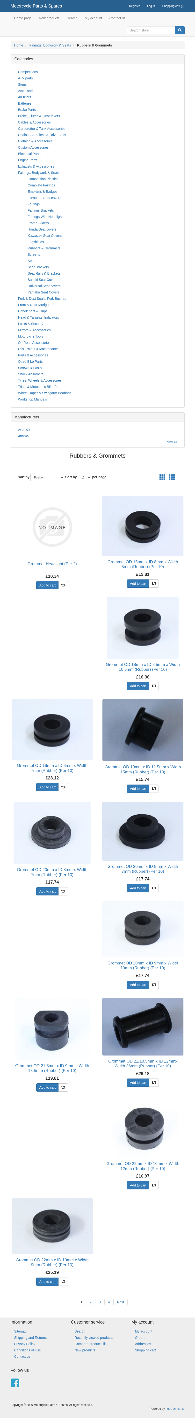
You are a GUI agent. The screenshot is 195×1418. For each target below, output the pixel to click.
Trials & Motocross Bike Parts (40, 387)
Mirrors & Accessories (34, 330)
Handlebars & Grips (33, 311)
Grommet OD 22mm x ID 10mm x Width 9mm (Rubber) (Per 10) (52, 1262)
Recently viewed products (94, 1338)
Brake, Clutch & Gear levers (39, 116)
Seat (31, 261)
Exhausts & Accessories (36, 166)
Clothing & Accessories (35, 141)
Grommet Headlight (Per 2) (52, 564)
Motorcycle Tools (30, 336)
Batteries (24, 103)
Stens (22, 84)
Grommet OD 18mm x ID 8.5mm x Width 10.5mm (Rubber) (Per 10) (143, 667)
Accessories (27, 91)
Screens (34, 254)
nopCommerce (175, 1408)
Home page (23, 18)
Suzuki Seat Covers (43, 280)
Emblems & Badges (43, 191)
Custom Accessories (33, 147)
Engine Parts (27, 160)
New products (49, 18)
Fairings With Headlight (45, 217)
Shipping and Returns (30, 1338)
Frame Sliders (38, 223)
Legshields (36, 242)
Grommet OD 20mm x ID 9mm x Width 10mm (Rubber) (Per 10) (143, 965)
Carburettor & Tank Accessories (41, 129)
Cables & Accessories (34, 122)
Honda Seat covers (42, 229)
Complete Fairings (41, 185)
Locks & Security (30, 324)
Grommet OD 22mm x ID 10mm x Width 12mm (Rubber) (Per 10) (142, 1166)
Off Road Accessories (34, 343)
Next (120, 1302)
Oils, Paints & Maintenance (38, 349)
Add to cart (47, 585)
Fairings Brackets (41, 210)
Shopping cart (145, 1350)
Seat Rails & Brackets (44, 273)
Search (72, 18)
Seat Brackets (38, 267)
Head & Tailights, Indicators (38, 317)
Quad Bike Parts (30, 361)
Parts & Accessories (33, 355)
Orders (140, 1338)
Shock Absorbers (31, 374)
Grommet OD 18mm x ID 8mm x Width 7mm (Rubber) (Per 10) (52, 768)
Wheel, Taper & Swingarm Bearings (45, 393)
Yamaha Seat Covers (44, 292)
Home (18, 45)
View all (172, 442)
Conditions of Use (27, 1350)
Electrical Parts (29, 154)
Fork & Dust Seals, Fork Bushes (42, 299)
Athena (23, 436)
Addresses (143, 1344)
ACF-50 (24, 430)
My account (93, 18)
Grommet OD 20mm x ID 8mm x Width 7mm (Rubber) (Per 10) (52, 872)
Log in (151, 6)
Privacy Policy (24, 1344)
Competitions (28, 72)
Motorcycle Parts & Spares (36, 6)
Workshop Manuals (32, 399)
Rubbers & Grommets (44, 248)
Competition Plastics (43, 179)
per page (99, 477)
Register (134, 6)
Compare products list (91, 1344)
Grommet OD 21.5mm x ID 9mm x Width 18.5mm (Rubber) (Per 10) (52, 1068)
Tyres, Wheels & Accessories (40, 380)
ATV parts (25, 78)
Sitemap (20, 1331)
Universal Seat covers (44, 286)
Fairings (34, 204)
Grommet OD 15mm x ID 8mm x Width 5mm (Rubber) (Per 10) (143, 564)
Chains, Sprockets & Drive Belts (42, 135)
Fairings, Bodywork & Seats (50, 45)
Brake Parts (27, 110)
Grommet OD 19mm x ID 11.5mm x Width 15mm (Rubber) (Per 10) (143, 769)
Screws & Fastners (32, 368)
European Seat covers (44, 198)
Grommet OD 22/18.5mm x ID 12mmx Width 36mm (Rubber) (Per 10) (142, 1063)
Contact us (117, 18)
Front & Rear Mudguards (36, 305)
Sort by (23, 477)
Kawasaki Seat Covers (45, 236)
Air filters (24, 97)
